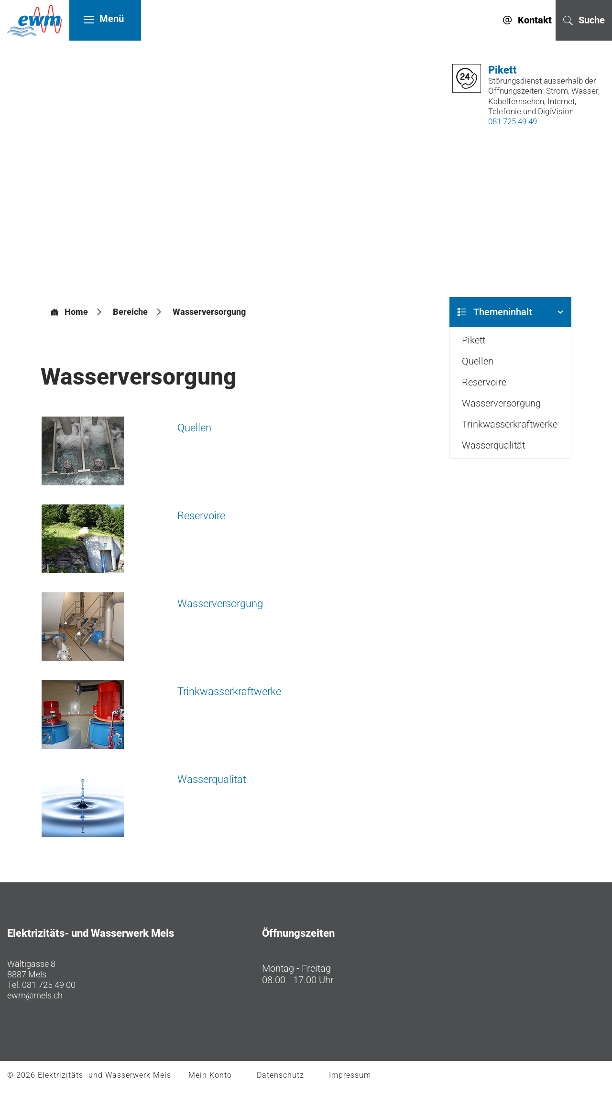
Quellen (194, 428)
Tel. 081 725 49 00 (41, 985)
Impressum (350, 1075)
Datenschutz (280, 1075)
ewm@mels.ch (35, 996)
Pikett (473, 340)
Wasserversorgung (220, 604)
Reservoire (201, 516)
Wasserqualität (211, 780)
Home (76, 312)
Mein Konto (210, 1075)
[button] (130, 312)
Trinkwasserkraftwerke (229, 692)
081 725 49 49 (510, 121)
